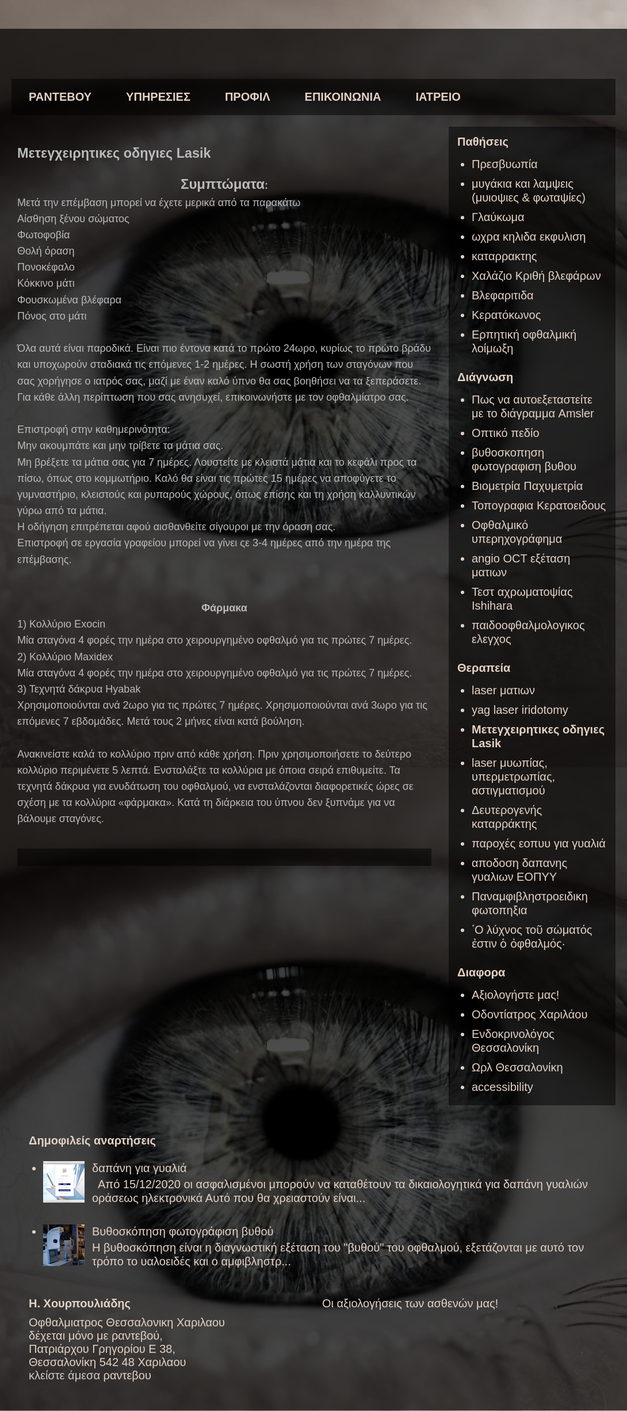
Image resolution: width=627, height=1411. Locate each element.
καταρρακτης (504, 256)
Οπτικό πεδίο (506, 433)
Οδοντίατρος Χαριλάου (529, 1014)
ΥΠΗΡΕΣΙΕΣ (158, 96)
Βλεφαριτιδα (503, 295)
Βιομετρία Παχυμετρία (527, 486)
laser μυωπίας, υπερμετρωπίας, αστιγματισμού (513, 776)
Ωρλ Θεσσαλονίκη (517, 1067)
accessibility (502, 1087)
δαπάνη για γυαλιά (139, 1168)
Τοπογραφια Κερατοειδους (539, 505)
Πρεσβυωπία (505, 164)
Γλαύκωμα (498, 217)
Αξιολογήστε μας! (515, 994)
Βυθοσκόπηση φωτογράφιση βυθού (182, 1231)
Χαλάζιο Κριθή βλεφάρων (536, 275)
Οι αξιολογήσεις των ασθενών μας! (410, 1303)
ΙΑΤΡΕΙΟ (437, 96)
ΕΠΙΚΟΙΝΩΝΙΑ (343, 96)
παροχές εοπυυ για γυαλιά (539, 843)
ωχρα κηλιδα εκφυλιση (529, 236)
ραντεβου (127, 1375)
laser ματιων (503, 690)
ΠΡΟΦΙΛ (247, 96)
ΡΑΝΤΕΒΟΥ (60, 96)
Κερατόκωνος (506, 315)
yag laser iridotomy (520, 709)
